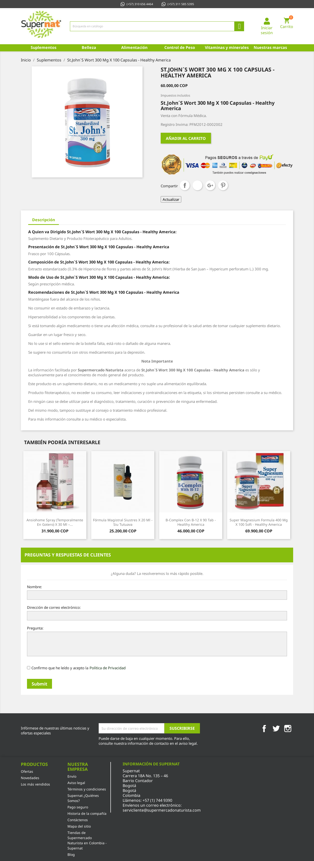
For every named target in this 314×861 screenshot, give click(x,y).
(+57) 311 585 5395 (177, 4)
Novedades (30, 777)
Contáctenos (77, 819)
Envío (71, 776)
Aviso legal (76, 782)
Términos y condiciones (86, 789)
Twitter (276, 728)
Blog (71, 854)
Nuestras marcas (270, 47)
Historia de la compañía (86, 813)
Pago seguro (77, 807)
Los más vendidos (35, 784)
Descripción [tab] (43, 219)
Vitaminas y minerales (226, 47)
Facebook (264, 728)
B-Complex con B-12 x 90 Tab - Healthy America (191, 522)
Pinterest (223, 185)
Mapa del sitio (79, 826)
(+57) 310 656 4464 (136, 4)
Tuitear (197, 185)
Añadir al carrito (186, 138)
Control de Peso (179, 47)
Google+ (210, 185)
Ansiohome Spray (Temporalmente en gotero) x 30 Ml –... (54, 522)
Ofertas (27, 771)
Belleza (89, 47)
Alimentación (134, 47)
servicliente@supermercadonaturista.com (162, 810)
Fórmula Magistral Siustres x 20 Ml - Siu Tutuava (123, 522)
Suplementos (43, 47)
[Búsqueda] (157, 26)
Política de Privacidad (108, 667)
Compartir (185, 185)
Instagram (288, 728)
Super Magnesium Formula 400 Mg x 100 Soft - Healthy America (259, 522)
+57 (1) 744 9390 (157, 800)
